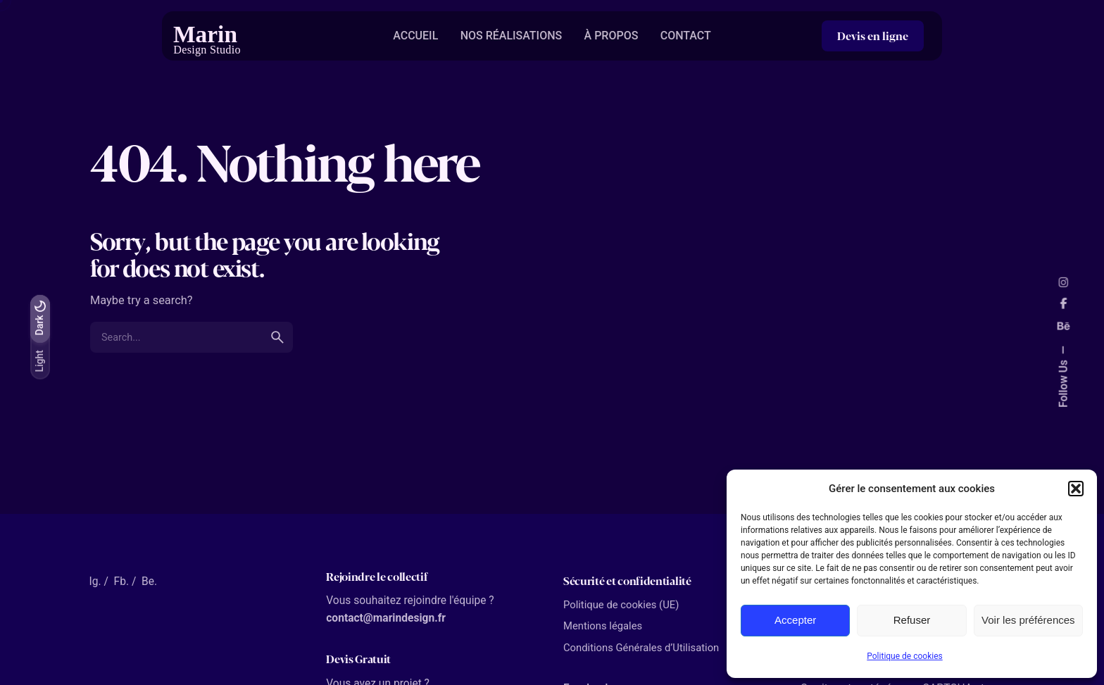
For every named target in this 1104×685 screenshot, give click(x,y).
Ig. (95, 581)
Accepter (795, 620)
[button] (1076, 489)
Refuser (912, 620)
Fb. (121, 581)
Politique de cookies (904, 656)
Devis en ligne (872, 35)
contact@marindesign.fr (386, 618)
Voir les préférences (1028, 620)
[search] (277, 337)
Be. (149, 581)
